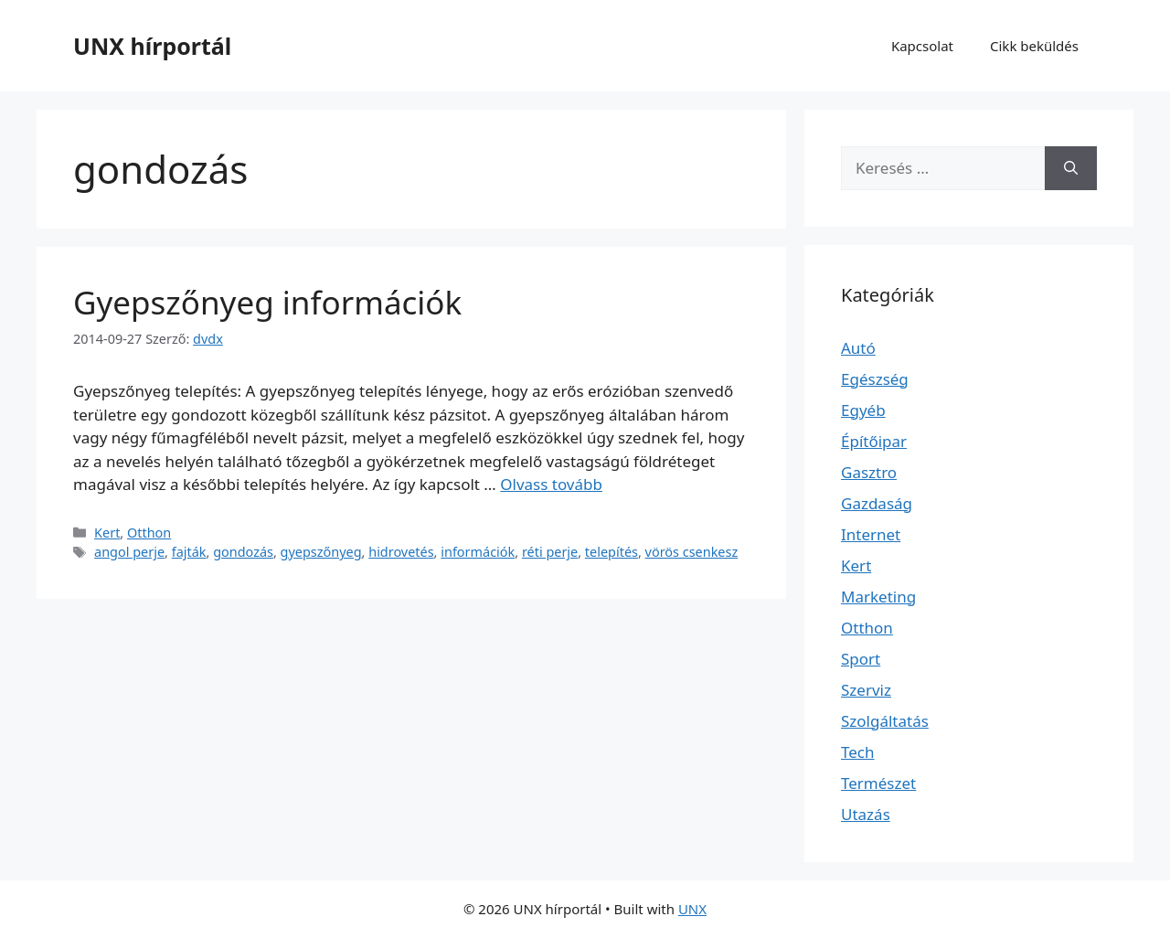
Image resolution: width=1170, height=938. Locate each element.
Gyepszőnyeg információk (267, 302)
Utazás (865, 814)
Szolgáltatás (885, 720)
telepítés (611, 551)
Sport (860, 658)
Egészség (875, 378)
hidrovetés (400, 551)
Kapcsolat (922, 46)
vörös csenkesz (692, 551)
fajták (189, 551)
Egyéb (863, 410)
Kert (107, 532)
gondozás (243, 551)
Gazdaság (876, 503)
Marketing (878, 596)
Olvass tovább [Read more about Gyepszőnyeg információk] (551, 484)
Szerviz (866, 689)
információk (478, 551)
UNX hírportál (152, 45)
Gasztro (869, 472)
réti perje (550, 551)
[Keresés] (1071, 168)
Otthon (149, 532)
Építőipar (874, 441)
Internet (870, 534)
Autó (858, 347)
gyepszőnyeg (321, 551)
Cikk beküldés (1034, 46)
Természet (878, 783)
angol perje (129, 551)
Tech (858, 751)
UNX (692, 909)
